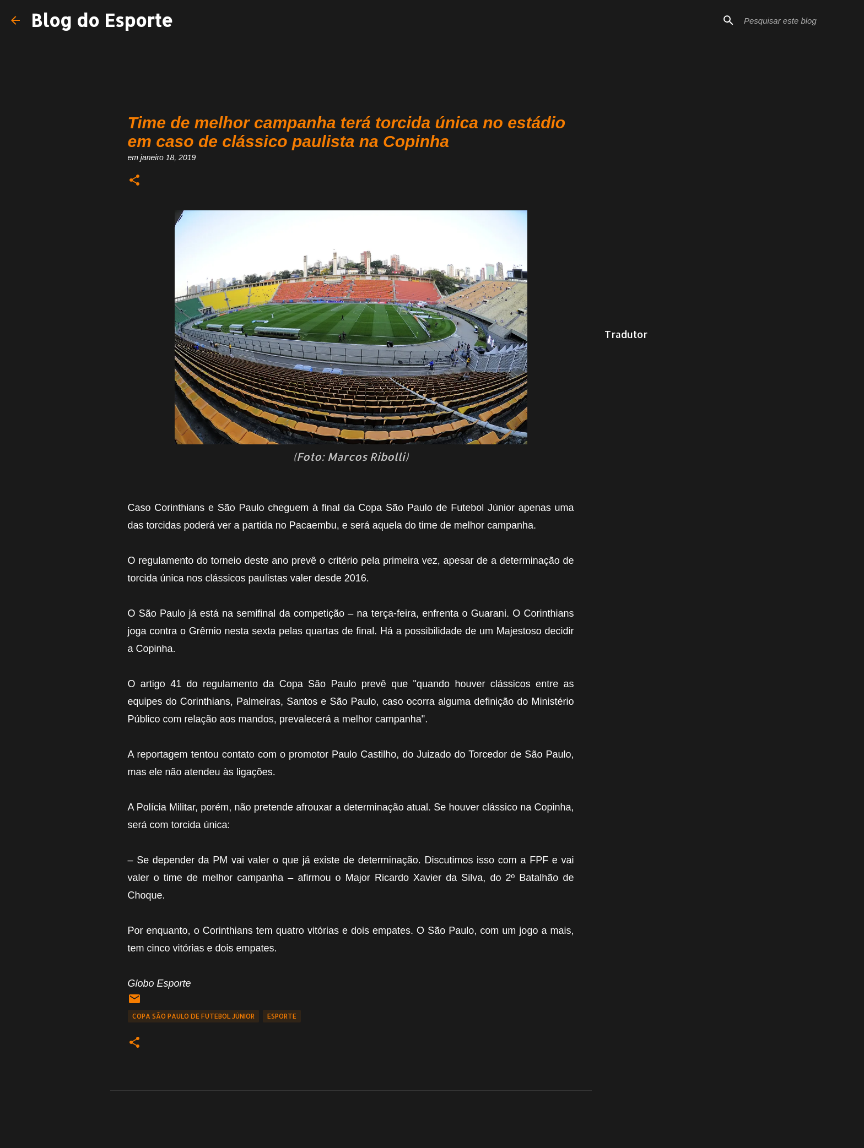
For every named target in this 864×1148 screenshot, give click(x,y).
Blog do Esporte (102, 20)
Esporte (281, 1016)
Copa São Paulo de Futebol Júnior (193, 1016)
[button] (134, 180)
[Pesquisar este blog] (797, 20)
